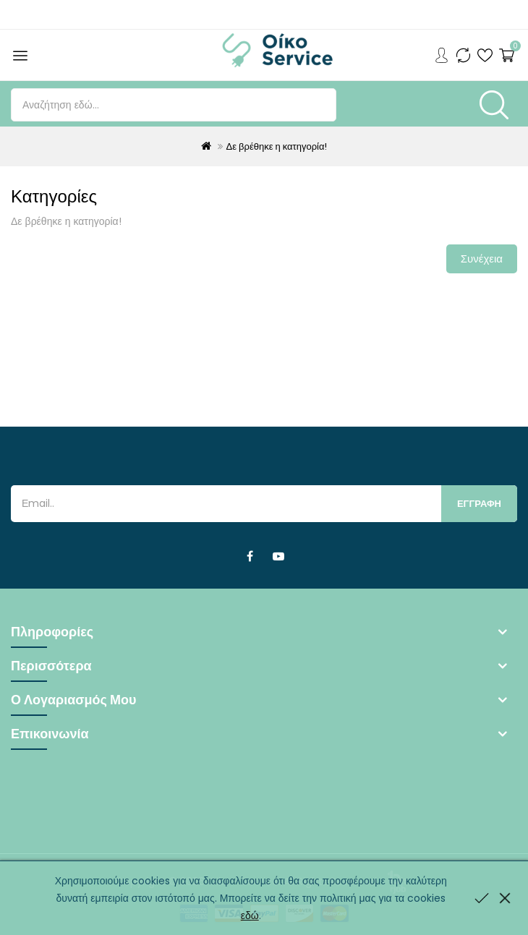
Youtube (278, 556)
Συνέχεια (482, 258)
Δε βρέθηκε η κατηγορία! (277, 146)
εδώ (250, 915)
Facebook (249, 556)
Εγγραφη (479, 504)
